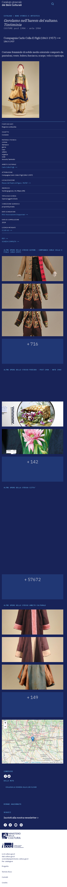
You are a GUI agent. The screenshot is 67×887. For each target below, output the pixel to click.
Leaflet (26, 762)
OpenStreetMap (36, 762)
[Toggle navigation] (52, 3)
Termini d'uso (7, 872)
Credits (4, 883)
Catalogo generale (12, 3)
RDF (3, 238)
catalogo (8, 16)
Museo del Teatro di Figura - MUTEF (15, 183)
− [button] (5, 727)
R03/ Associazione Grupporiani (13, 215)
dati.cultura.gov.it (8, 856)
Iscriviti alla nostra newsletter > (21, 817)
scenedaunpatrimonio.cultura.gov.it (15, 859)
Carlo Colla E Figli (8, 167)
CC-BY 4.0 (5, 230)
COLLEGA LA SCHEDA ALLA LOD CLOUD (21, 787)
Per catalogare (7, 861)
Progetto (5, 866)
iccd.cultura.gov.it (8, 854)
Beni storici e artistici (27, 16)
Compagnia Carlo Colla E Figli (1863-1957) (30, 38)
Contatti (5, 877)
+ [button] (5, 723)
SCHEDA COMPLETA (9, 241)
